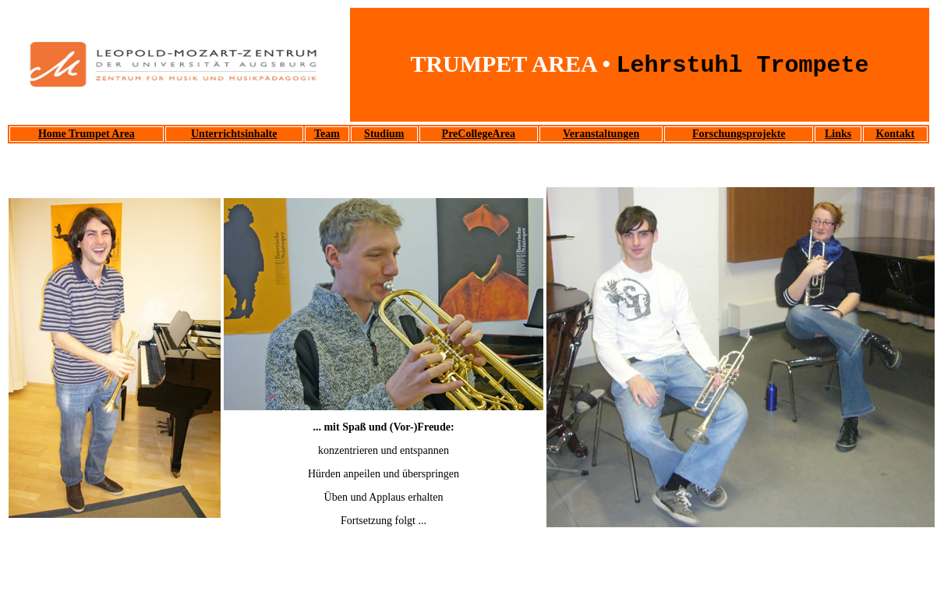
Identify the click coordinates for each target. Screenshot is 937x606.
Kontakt (894, 134)
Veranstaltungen (601, 134)
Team (327, 134)
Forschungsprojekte (739, 134)
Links (838, 134)
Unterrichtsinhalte (234, 134)
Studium (384, 134)
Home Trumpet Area (86, 134)
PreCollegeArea (478, 134)
